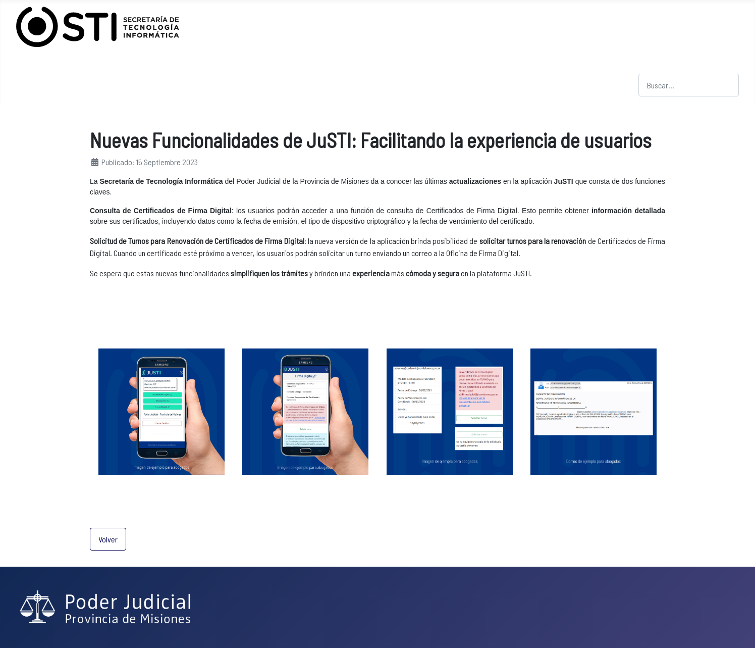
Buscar (649, 67)
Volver (108, 539)
